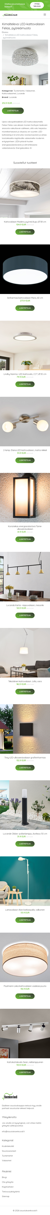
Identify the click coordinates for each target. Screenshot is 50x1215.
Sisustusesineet (9, 1151)
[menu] (45, 15)
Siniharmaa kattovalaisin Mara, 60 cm (25, 298)
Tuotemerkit (19, 91)
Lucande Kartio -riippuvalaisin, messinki (25, 605)
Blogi (4, 1177)
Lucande (21, 93)
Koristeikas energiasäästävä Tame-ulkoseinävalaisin (25, 527)
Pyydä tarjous (37, 5)
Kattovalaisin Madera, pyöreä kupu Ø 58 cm (25, 221)
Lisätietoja (12, 111)
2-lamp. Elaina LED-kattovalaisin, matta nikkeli (25, 450)
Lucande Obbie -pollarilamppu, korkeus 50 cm (25, 833)
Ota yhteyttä (7, 1182)
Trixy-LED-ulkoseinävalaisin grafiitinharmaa (25, 757)
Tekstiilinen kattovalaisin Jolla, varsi (25, 681)
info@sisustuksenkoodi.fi (13, 1131)
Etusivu (5, 32)
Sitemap (5, 1196)
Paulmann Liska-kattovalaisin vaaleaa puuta (25, 986)
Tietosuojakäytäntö (11, 1191)
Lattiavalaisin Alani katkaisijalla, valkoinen (25, 910)
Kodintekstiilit (8, 1146)
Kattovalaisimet (9, 93)
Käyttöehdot (7, 1187)
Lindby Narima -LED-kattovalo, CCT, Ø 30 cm (25, 374)
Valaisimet (30, 91)
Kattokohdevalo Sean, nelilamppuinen (25, 1062)
